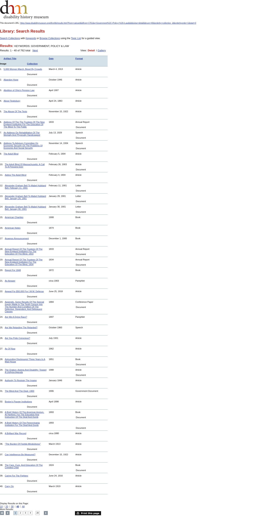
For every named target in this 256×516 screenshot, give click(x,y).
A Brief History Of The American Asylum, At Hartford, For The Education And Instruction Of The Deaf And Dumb (24, 414)
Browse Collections (50, 38)
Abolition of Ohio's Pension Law (19, 90)
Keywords (31, 38)
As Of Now (10, 348)
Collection (32, 64)
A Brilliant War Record (15, 433)
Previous (8, 513)
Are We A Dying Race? (16, 317)
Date (51, 58)
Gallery (102, 50)
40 (17, 506)
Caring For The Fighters (16, 475)
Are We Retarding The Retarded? (21, 327)
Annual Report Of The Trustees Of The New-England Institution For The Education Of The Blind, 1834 (23, 262)
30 (12, 506)
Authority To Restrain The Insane (21, 380)
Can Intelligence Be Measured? (20, 454)
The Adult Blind (11, 154)
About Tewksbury (12, 101)
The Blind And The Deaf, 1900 (19, 391)
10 (1, 506)
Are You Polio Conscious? (17, 338)
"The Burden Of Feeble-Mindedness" (23, 444)
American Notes (12, 228)
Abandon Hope (11, 79)
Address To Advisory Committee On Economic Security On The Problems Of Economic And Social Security (23, 145)
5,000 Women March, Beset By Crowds (23, 69)
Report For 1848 (13, 270)
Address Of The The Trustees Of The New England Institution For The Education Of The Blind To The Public (24, 124)
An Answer (10, 281)
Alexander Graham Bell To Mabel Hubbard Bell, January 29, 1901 (25, 197)
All (23, 506)
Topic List (76, 38)
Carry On (9, 486)
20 (6, 506)
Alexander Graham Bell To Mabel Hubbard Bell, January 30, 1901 (25, 207)
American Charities (14, 217)
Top (2, 513)
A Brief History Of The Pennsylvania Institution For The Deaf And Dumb (22, 424)
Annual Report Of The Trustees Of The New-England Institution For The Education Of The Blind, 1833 (23, 251)
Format (79, 58)
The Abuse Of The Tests (15, 111)
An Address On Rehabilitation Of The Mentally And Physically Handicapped (22, 133)
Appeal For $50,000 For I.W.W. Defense (24, 291)
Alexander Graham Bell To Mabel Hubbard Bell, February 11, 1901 (25, 186)
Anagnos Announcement (17, 238)
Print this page (88, 513)
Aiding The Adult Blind (15, 175)
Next (35, 50)
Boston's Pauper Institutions (18, 401)
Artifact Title (10, 58)
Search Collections (10, 38)
